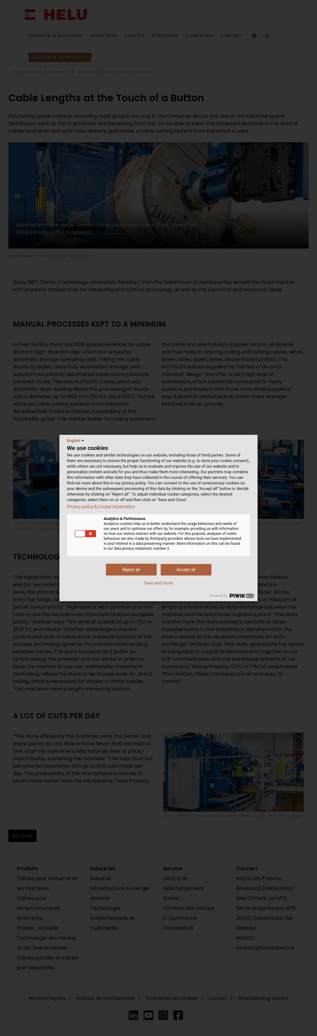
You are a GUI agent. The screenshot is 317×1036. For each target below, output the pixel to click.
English (76, 440)
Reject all (131, 569)
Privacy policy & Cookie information (101, 506)
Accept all (186, 569)
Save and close (158, 582)
